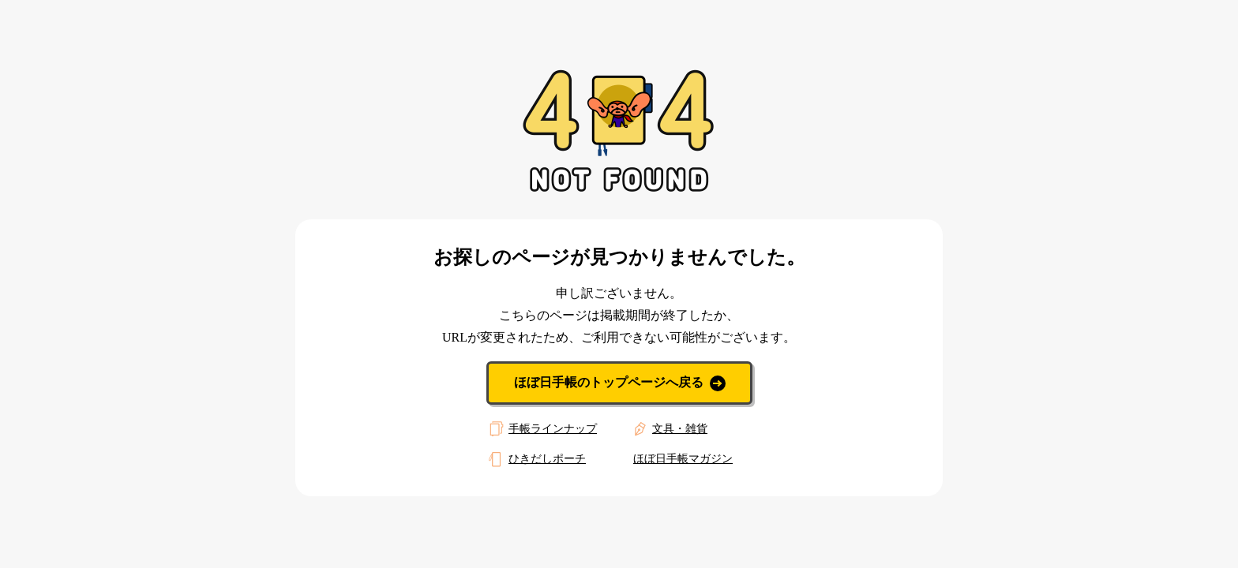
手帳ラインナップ (541, 429)
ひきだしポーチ (535, 459)
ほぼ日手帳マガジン (683, 459)
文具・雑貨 (667, 429)
